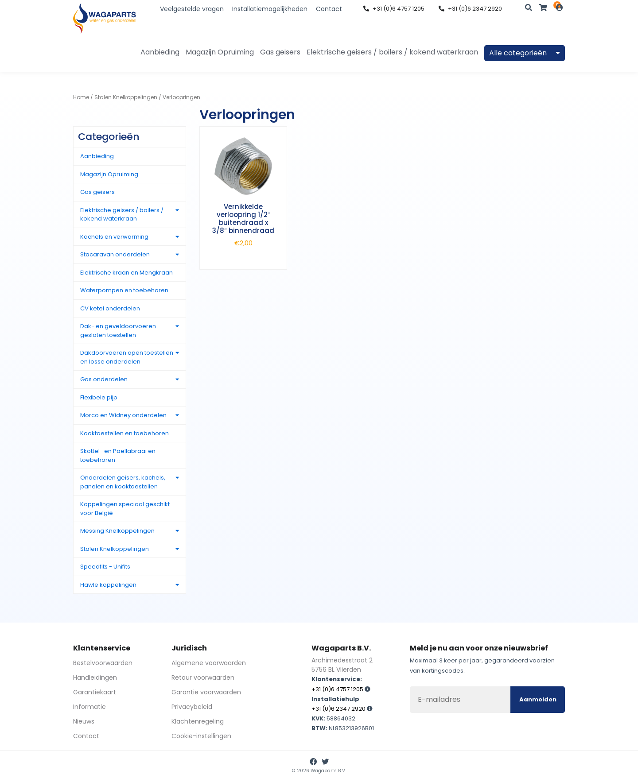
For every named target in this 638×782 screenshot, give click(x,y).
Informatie (89, 706)
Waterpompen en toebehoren (124, 290)
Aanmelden (537, 699)
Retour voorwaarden (202, 677)
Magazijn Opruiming (220, 52)
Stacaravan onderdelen (115, 254)
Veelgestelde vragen (192, 8)
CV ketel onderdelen (110, 308)
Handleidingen (95, 677)
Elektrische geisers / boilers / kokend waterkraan (392, 52)
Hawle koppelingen (108, 585)
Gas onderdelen (104, 379)
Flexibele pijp (98, 397)
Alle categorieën (524, 53)
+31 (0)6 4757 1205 (393, 8)
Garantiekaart (94, 692)
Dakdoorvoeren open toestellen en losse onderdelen (126, 357)
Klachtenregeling (197, 721)
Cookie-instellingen (201, 736)
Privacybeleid (191, 706)
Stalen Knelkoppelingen (125, 97)
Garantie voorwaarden (206, 692)
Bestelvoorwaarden (102, 662)
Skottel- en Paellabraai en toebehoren (118, 455)
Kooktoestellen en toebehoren (124, 433)
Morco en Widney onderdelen (123, 415)
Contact (329, 8)
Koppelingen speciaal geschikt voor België (125, 508)
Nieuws (83, 721)
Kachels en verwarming (114, 236)
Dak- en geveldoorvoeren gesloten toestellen (118, 330)
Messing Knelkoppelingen (117, 530)
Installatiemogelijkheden (269, 8)
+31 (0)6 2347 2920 (470, 8)
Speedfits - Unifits (105, 566)
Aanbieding (159, 52)
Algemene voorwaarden (208, 662)
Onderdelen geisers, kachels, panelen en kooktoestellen (122, 482)
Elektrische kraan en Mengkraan (126, 272)
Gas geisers (280, 52)
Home (81, 97)
